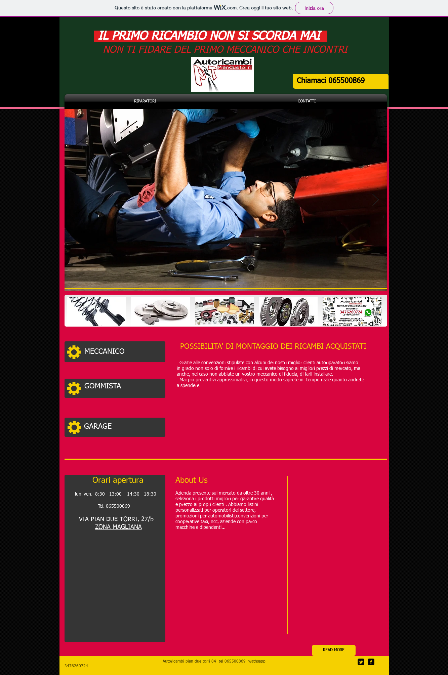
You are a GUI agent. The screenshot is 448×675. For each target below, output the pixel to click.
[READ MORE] (334, 650)
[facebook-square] (371, 662)
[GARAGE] (122, 427)
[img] (96, 311)
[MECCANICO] (123, 352)
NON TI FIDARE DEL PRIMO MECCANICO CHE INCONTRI (225, 50)
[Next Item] (375, 199)
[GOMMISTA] (122, 386)
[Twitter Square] (361, 662)
